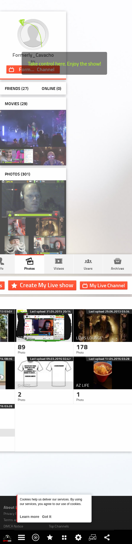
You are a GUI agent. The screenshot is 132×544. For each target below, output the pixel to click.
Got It (46, 517)
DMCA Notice (13, 526)
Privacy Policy (14, 513)
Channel (107, 285)
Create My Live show (46, 285)
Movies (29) (16, 103)
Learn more (30, 517)
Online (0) (51, 88)
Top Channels (59, 526)
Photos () (17, 174)
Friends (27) (16, 88)
